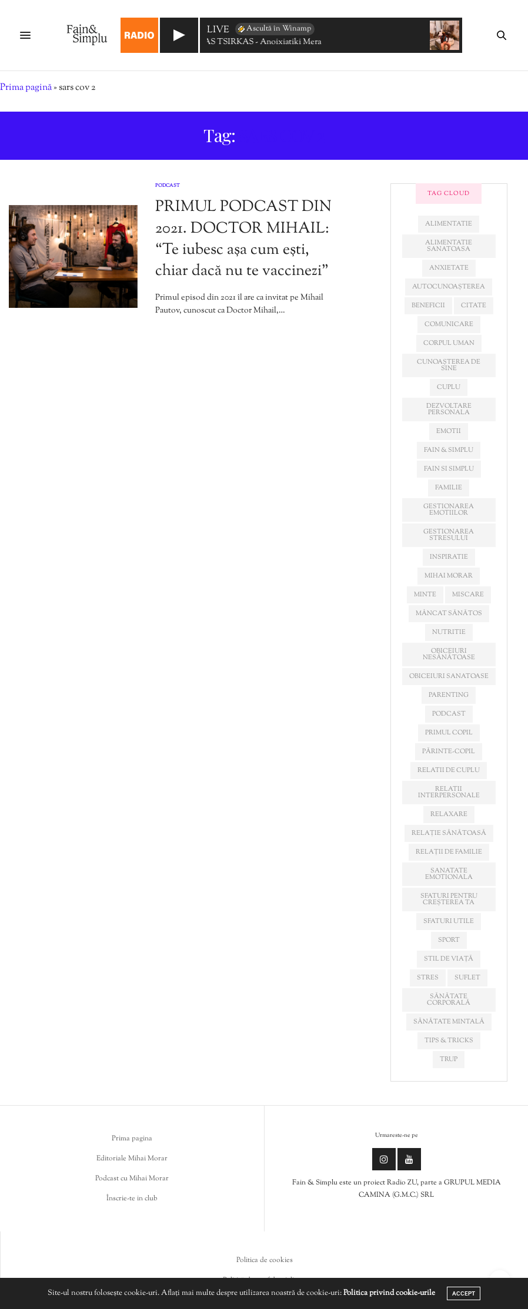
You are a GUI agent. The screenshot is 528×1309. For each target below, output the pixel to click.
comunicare (449, 324)
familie (448, 487)
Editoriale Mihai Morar (132, 1158)
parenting (449, 695)
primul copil (449, 732)
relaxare (448, 814)
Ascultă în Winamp (273, 29)
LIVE (218, 31)
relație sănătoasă (449, 833)
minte (425, 594)
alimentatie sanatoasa (448, 246)
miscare (468, 594)
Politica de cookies (264, 1260)
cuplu (448, 387)
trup (448, 1059)
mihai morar (449, 575)
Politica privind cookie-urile (389, 1293)
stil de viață (448, 959)
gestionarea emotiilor (448, 510)
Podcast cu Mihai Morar (132, 1178)
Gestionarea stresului (448, 535)
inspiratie (449, 557)
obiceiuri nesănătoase (449, 654)
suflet (467, 977)
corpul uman (448, 343)
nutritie (449, 632)
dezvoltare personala (449, 409)
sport (449, 940)
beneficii (428, 305)
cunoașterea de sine (448, 365)
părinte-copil (448, 751)
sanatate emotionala (449, 874)
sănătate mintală (448, 1021)
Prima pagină (26, 88)
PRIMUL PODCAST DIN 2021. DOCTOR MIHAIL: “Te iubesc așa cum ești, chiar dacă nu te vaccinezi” (243, 239)
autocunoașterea (448, 286)
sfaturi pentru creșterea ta (448, 899)
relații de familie (449, 852)
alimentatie (448, 224)
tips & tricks (449, 1040)
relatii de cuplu (448, 770)
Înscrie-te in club (132, 1198)
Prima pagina (132, 1138)
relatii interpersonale (449, 792)
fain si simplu (449, 469)
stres (428, 977)
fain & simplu (448, 450)
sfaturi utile (448, 921)
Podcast (167, 185)
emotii (448, 431)
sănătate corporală (448, 1000)
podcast (449, 714)
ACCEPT (463, 1293)
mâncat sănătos (449, 613)
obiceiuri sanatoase (449, 676)
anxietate (449, 268)
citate (473, 305)
